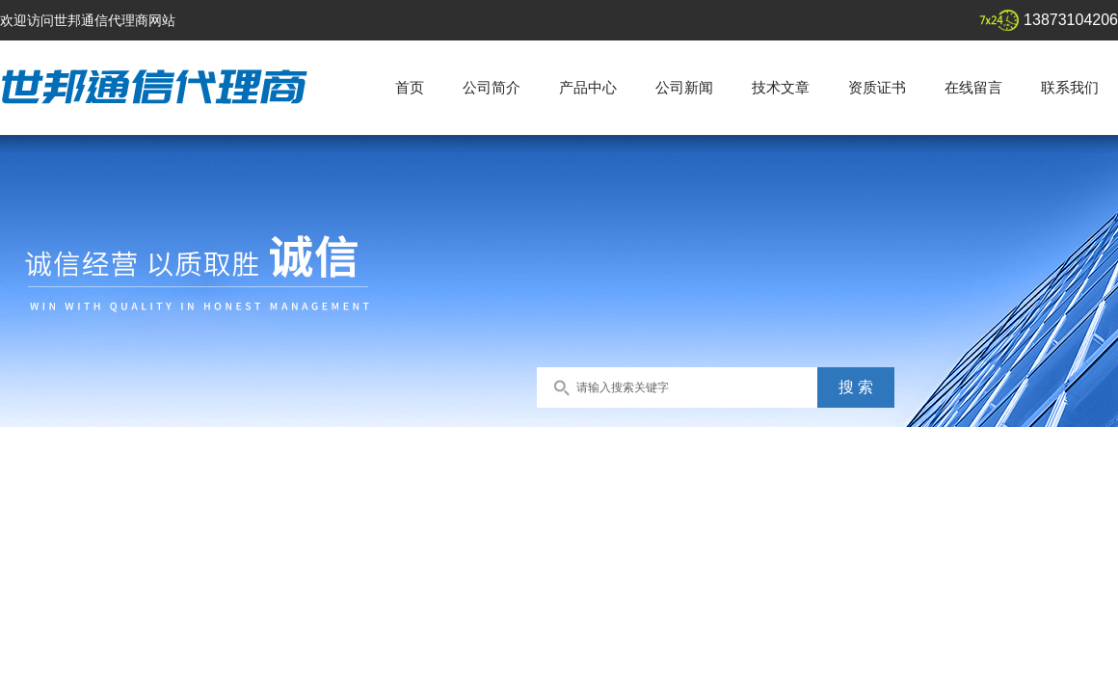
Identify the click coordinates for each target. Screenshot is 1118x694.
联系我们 (1070, 87)
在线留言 (973, 87)
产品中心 (588, 87)
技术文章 (781, 87)
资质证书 (877, 87)
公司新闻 (684, 87)
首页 (409, 87)
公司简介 (491, 87)
